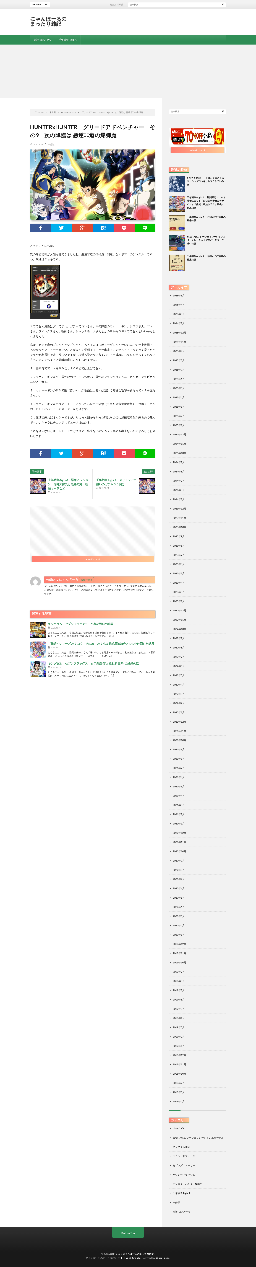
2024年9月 (179, 462)
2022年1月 (179, 712)
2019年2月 (179, 1036)
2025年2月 (179, 415)
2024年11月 (179, 443)
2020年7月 (179, 879)
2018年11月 (179, 1064)
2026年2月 (179, 323)
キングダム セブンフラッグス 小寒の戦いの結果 (80, 623)
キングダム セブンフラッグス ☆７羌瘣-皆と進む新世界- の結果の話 (93, 663)
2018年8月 (179, 1092)
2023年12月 (179, 508)
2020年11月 (179, 842)
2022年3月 (179, 693)
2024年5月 (179, 490)
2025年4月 (179, 397)
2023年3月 (179, 591)
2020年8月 (179, 869)
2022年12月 (179, 610)
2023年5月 (179, 573)
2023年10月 (179, 527)
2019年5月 (179, 1008)
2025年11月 (179, 341)
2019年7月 (179, 990)
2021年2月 (179, 814)
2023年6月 (179, 564)
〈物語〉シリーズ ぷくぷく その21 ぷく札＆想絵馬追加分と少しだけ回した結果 (101, 643)
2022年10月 (179, 628)
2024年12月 (179, 434)
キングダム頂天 (181, 1146)
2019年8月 (179, 980)
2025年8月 (179, 360)
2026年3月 (179, 314)
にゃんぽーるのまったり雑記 (48, 21)
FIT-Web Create (130, 1257)
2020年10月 (179, 851)
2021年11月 (179, 730)
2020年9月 (179, 860)
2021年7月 (179, 767)
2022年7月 (179, 656)
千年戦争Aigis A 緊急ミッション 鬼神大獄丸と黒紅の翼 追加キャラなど (68, 484)
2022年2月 (179, 703)
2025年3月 (179, 406)
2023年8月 (179, 545)
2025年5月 (179, 388)
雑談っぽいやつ (42, 39)
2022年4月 (179, 684)
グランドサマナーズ (184, 1156)
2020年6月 (179, 888)
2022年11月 (179, 619)
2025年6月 (179, 378)
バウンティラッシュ (184, 1174)
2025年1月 (179, 425)
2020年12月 (179, 832)
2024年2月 (179, 499)
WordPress (163, 1257)
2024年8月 (179, 471)
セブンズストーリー (184, 1165)
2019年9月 (179, 971)
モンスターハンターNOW (187, 1183)
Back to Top (128, 1233)
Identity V (178, 1128)
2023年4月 (179, 582)
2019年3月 (179, 1027)
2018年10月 (179, 1073)
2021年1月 (179, 823)
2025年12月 (179, 332)
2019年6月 (179, 999)
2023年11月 (179, 517)
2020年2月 (179, 925)
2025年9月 (179, 351)
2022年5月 (179, 675)
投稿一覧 (85, 579)
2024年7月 (179, 480)
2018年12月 (179, 1055)
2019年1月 (179, 1045)
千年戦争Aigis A (68, 39)
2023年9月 (179, 536)
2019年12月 (179, 943)
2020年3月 (179, 916)
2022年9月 (179, 638)
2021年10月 (179, 740)
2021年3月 (179, 804)
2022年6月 (179, 666)
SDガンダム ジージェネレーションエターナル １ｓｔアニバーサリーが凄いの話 (206, 240)
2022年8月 (179, 647)
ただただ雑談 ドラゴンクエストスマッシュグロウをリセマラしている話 (150, 4)
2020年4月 (179, 906)
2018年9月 (179, 1082)
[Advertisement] (128, 71)
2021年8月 (179, 758)
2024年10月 (179, 452)
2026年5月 (179, 295)
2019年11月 (179, 953)
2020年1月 (179, 934)
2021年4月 (179, 795)
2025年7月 (179, 369)
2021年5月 (179, 786)
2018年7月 (179, 1101)
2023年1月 (179, 601)
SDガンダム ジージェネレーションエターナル (198, 1137)
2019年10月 (179, 962)
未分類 (51, 144)
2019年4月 (179, 1018)
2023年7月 (179, 554)
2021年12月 (179, 721)
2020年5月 (179, 897)
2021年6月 (179, 777)
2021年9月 (179, 749)
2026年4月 (179, 304)
